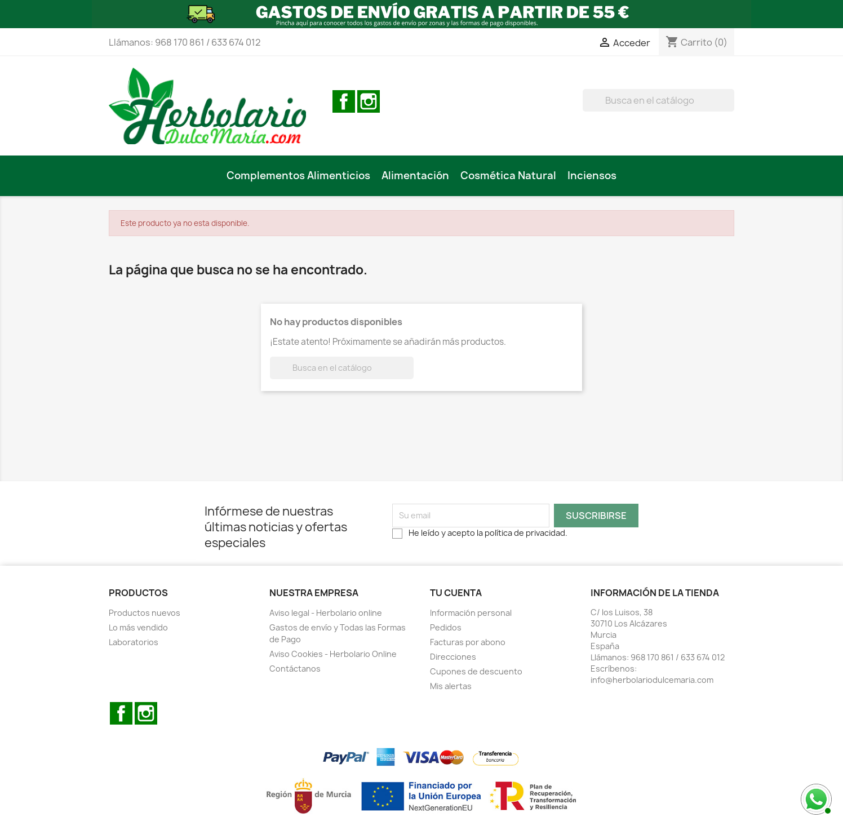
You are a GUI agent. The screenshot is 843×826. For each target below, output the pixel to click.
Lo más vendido (138, 627)
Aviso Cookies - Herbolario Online (333, 654)
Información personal (471, 612)
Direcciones (453, 656)
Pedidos (446, 627)
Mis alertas (451, 686)
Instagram (368, 101)
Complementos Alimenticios (298, 175)
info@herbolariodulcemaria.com (652, 679)
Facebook (343, 101)
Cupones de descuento (476, 671)
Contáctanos (295, 668)
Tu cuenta (456, 593)
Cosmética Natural (508, 175)
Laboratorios (133, 642)
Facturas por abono (467, 642)
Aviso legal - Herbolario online (325, 612)
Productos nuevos (144, 612)
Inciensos (591, 175)
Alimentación (415, 175)
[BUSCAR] (658, 100)
